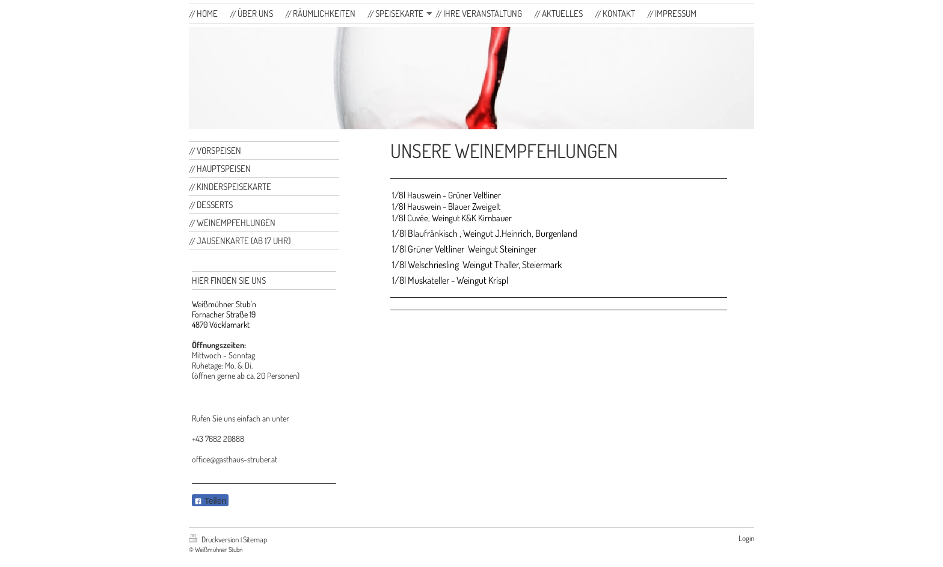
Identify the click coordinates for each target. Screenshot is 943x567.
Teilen (210, 501)
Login (746, 538)
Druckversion (215, 539)
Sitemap (255, 539)
